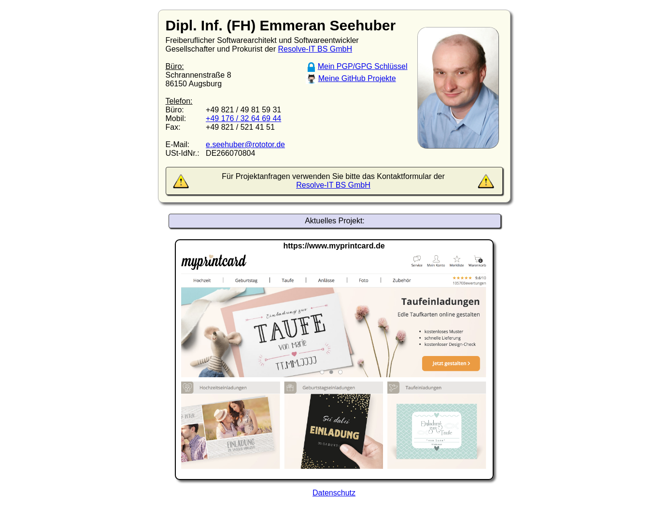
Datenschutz (334, 493)
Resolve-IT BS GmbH (315, 49)
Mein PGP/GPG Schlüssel (363, 66)
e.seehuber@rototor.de (245, 144)
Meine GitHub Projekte (357, 78)
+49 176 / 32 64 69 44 (243, 118)
